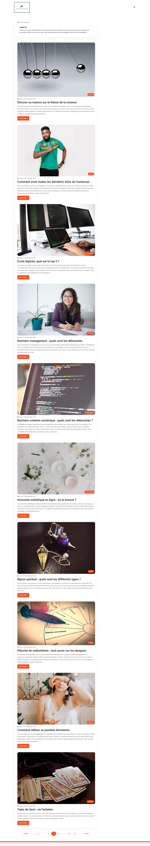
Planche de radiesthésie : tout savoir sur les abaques (54, 654)
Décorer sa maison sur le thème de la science (49, 102)
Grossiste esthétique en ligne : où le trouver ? (48, 503)
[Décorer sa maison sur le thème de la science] (56, 70)
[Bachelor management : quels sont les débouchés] (56, 310)
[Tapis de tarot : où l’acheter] (56, 782)
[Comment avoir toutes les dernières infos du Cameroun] (56, 150)
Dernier (86, 837)
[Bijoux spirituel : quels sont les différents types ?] (56, 552)
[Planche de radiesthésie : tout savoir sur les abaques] (56, 627)
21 (59, 837)
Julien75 (23, 27)
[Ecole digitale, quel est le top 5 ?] (56, 230)
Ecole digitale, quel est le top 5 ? (39, 261)
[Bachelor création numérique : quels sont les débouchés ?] (56, 389)
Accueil (20, 22)
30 (69, 837)
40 (75, 837)
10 (38, 837)
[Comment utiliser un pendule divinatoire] (56, 702)
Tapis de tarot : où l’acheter (36, 813)
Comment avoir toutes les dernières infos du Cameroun (56, 182)
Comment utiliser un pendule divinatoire (45, 733)
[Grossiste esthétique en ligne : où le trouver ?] (56, 472)
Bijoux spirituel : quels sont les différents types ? (51, 583)
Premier (26, 837)
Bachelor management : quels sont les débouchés (52, 341)
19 (48, 837)
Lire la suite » (23, 118)
